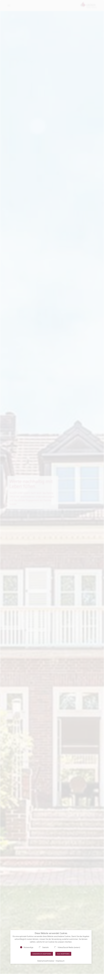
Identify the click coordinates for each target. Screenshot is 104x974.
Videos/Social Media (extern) (69, 947)
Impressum (60, 961)
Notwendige (28, 947)
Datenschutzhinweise (45, 961)
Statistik (45, 947)
